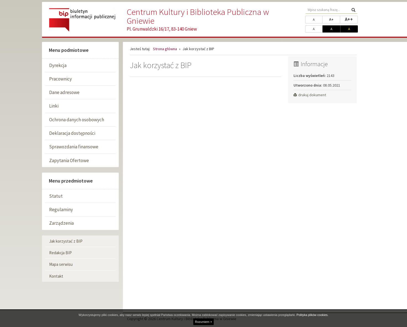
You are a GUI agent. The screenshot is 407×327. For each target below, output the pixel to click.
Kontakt (56, 276)
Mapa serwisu (61, 264)
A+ (334, 19)
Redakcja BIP (60, 252)
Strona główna (165, 48)
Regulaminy (61, 210)
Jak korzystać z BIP (66, 241)
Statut (56, 196)
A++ (351, 19)
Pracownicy (60, 79)
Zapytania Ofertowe (69, 160)
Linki (54, 106)
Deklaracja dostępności (72, 133)
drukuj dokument (310, 94)
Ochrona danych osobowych (76, 120)
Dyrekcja (58, 65)
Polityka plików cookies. (313, 315)
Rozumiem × (203, 321)
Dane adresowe (64, 92)
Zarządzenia (61, 223)
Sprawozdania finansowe (73, 147)
